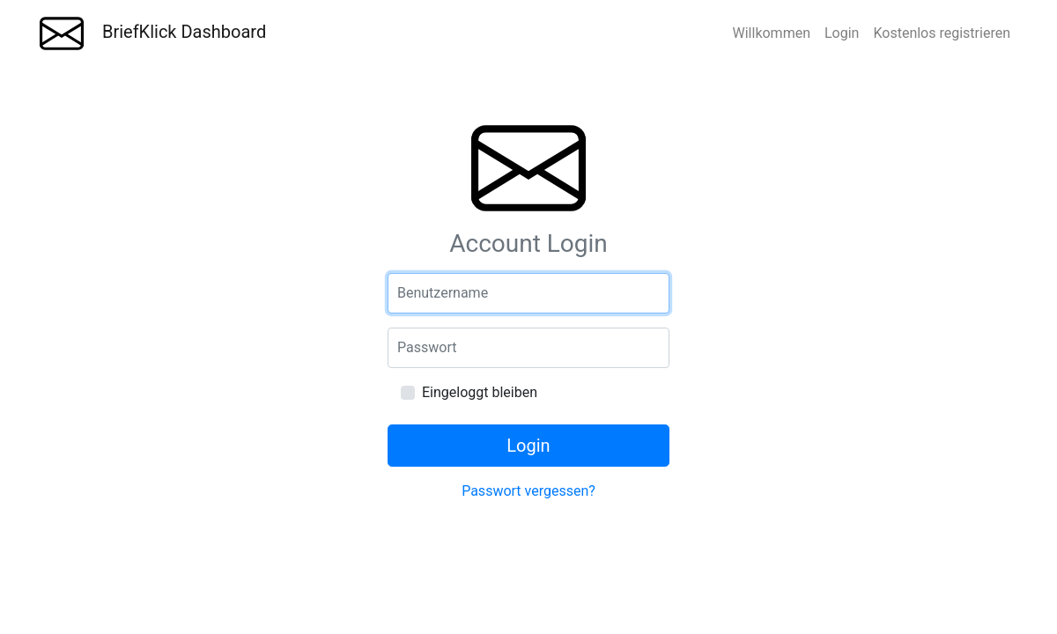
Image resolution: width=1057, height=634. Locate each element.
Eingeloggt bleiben (479, 392)
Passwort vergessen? (528, 491)
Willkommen (771, 33)
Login (841, 33)
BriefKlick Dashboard (153, 33)
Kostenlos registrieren (941, 33)
